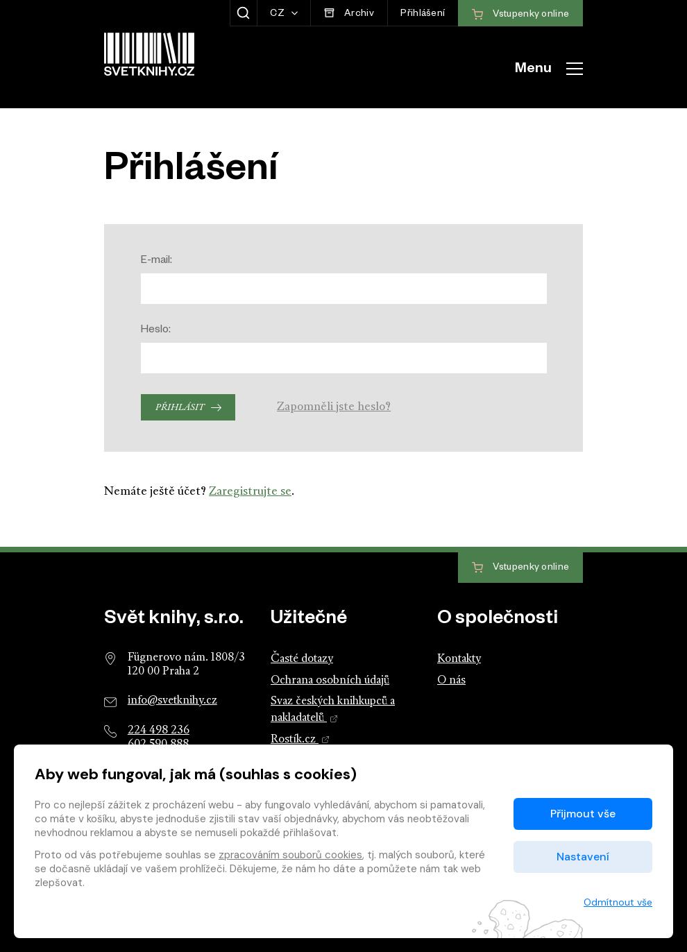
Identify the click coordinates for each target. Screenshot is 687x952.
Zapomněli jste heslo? (334, 407)
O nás (451, 680)
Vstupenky (520, 568)
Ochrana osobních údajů (330, 680)
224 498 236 (158, 730)
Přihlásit (179, 407)
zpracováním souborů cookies (290, 855)
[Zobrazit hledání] (243, 13)
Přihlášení (422, 15)
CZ (278, 15)
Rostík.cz (300, 739)
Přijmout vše (583, 813)
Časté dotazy (302, 659)
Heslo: (156, 331)
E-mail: (156, 261)
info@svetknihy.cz (172, 700)
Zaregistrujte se (250, 492)
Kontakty (459, 659)
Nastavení (583, 856)
